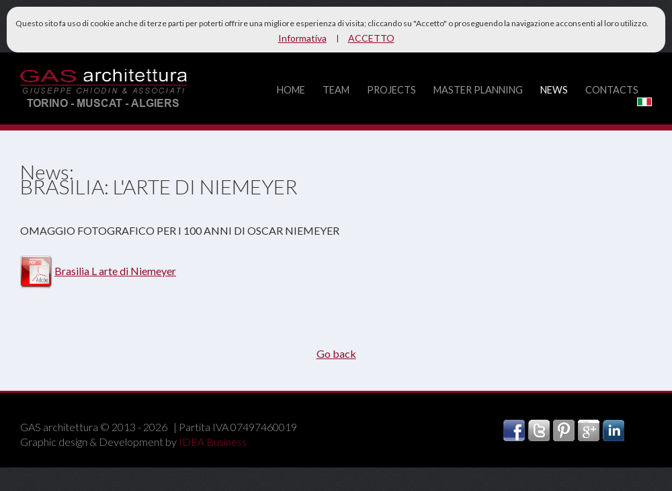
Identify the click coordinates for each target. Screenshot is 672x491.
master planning (478, 90)
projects (391, 90)
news (554, 90)
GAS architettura (103, 89)
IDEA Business (213, 441)
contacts (611, 90)
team (336, 90)
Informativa (302, 38)
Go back (336, 353)
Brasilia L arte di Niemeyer (115, 270)
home (291, 90)
